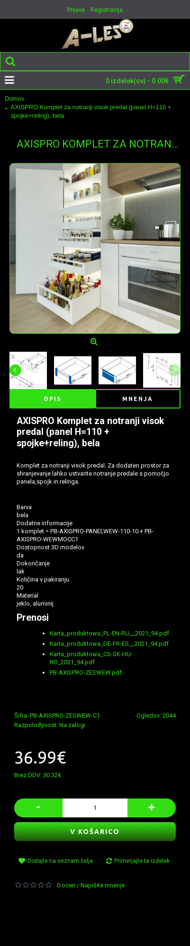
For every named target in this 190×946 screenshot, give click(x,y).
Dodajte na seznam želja (60, 861)
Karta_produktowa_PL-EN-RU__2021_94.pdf (109, 633)
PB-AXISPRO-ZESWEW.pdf (86, 672)
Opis (52, 399)
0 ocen (66, 885)
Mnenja (137, 399)
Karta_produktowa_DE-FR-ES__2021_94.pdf (109, 643)
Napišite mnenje (103, 885)
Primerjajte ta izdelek (142, 861)
